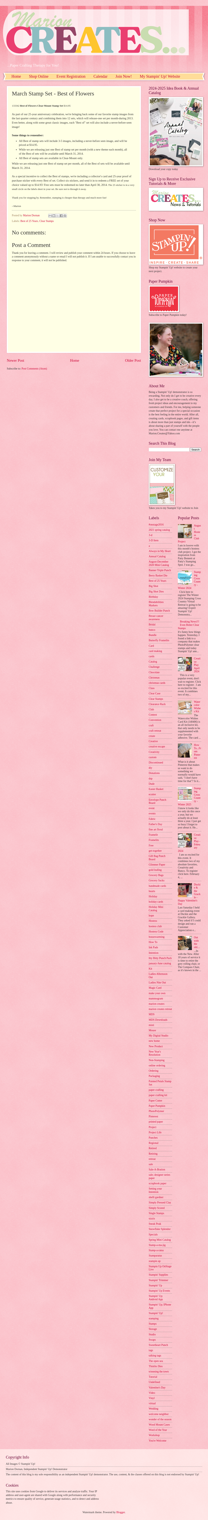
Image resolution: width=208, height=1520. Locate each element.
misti (151, 1025)
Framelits (154, 840)
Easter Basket (156, 789)
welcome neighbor (159, 1414)
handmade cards (157, 885)
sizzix (152, 1218)
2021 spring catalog (159, 529)
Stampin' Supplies (158, 1274)
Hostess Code (156, 931)
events (152, 813)
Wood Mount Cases (159, 1424)
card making (155, 651)
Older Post (133, 360)
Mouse (152, 1030)
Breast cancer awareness (156, 617)
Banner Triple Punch (160, 570)
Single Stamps (156, 1213)
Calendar (100, 76)
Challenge (154, 666)
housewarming (156, 936)
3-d (150, 535)
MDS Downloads (158, 1019)
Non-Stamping (156, 1060)
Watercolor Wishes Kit (197, 706)
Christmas (154, 677)
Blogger (120, 1512)
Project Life (155, 1132)
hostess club (155, 926)
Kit (150, 968)
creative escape (157, 746)
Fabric (152, 818)
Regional (153, 1143)
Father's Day (155, 824)
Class (152, 688)
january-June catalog (160, 963)
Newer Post (15, 360)
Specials (153, 1234)
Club (151, 709)
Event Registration (70, 76)
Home (16, 76)
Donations (154, 773)
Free (151, 845)
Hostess (153, 920)
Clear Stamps (46, 221)
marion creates (156, 1003)
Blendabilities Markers (156, 604)
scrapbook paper (157, 1183)
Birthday (153, 596)
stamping (154, 1318)
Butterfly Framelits (159, 640)
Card (151, 645)
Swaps (152, 1339)
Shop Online (39, 76)
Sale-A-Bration (157, 1169)
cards (151, 656)
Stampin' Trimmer (158, 1280)
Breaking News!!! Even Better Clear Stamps (188, 625)
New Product (156, 1046)
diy (150, 767)
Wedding (153, 1408)
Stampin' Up (155, 1285)
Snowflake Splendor (159, 1229)
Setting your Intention (155, 1190)
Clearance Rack (157, 704)
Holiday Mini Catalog (156, 909)
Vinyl (152, 1398)
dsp (150, 778)
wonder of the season (160, 1419)
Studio (152, 1334)
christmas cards (157, 682)
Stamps (153, 1323)
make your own (157, 993)
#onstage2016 (156, 524)
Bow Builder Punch (159, 610)
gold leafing (155, 869)
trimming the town (159, 1371)
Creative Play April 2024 (197, 665)
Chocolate (154, 672)
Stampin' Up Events (159, 1290)
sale (151, 1164)
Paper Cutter (155, 1100)
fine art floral (156, 829)
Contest (153, 714)
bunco (152, 629)
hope (151, 915)
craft (151, 725)
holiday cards (156, 901)
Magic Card (155, 987)
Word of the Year (158, 1429)
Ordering (153, 1070)
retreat (152, 1159)
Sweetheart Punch (158, 1345)
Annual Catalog (157, 556)
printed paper (156, 1121)
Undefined (154, 1382)
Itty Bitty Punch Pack (160, 958)
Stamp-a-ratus (156, 1250)
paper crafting (156, 1089)
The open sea (156, 1361)
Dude (152, 783)
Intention (153, 952)
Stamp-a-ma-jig (157, 1245)
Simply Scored (157, 1208)
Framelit (153, 834)
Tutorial (153, 1376)
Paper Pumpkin (157, 1105)
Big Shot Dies (156, 591)
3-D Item (153, 540)
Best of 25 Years (29, 221)
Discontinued (156, 762)
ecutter (152, 794)
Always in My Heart (160, 551)
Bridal (152, 624)
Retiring (153, 1153)
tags (151, 1350)
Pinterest (153, 1116)
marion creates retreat (160, 1009)
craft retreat (155, 730)
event (152, 808)
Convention (155, 720)
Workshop (154, 1435)
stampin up (155, 1261)
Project (152, 1127)
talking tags (155, 1355)
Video (152, 1392)
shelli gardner (156, 1197)
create (152, 736)
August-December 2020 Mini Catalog (159, 563)
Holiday (153, 896)
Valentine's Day (157, 1387)
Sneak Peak (155, 1223)
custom (152, 757)
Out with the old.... (197, 942)
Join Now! (123, 76)
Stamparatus (155, 1255)
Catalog (153, 661)
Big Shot (153, 586)
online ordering (157, 1065)
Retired (153, 1148)
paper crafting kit (158, 1095)
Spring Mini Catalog (160, 1239)
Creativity (154, 752)
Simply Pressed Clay (160, 1202)
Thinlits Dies (156, 1366)
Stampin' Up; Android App (156, 1298)
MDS (152, 1014)
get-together (155, 850)
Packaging (154, 1076)
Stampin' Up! (156, 1313)
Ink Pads (153, 947)
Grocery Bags (156, 875)
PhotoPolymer (156, 1111)
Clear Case (154, 693)
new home (154, 1040)
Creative (153, 741)
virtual (152, 1403)
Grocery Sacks (156, 880)
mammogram (156, 998)
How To (153, 942)
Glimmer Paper (157, 864)
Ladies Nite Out (157, 982)
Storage (153, 1329)
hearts (152, 891)
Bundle (152, 635)
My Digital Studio (158, 1035)
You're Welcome (157, 1440)
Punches (153, 1137)
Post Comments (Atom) (34, 368)
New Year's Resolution (155, 1053)
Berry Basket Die (158, 575)
